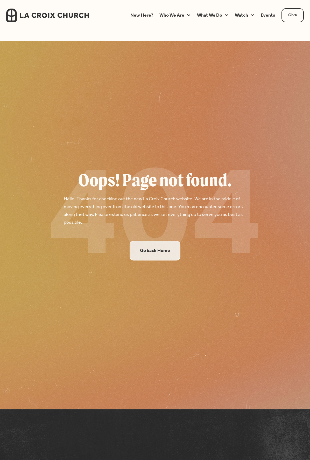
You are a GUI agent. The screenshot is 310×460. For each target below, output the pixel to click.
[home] (61, 15)
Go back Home (155, 250)
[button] (141, 15)
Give (292, 15)
